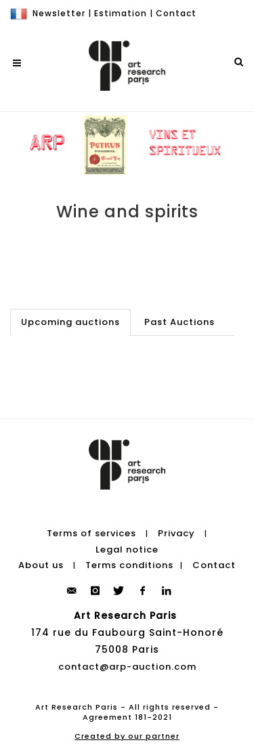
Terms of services (91, 533)
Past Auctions (179, 322)
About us (41, 565)
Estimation (120, 13)
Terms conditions (129, 565)
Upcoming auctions (70, 322)
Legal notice (127, 549)
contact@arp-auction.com (127, 666)
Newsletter (59, 13)
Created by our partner (127, 736)
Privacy (176, 533)
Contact (176, 13)
